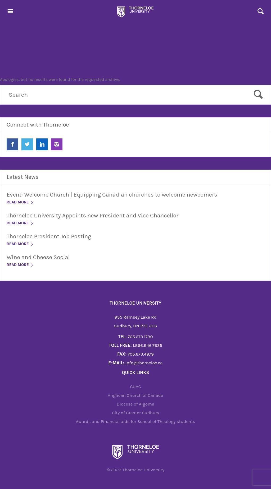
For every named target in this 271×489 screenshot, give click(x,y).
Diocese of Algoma (136, 404)
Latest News (23, 177)
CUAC (135, 386)
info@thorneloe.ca (143, 362)
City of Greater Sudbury (135, 412)
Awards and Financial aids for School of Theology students (135, 421)
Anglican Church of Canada (135, 395)
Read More (20, 202)
